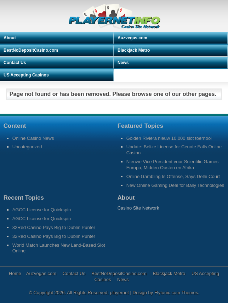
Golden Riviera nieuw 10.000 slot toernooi (169, 138)
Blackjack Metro (134, 50)
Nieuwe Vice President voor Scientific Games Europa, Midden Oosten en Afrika (172, 164)
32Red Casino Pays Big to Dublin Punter (53, 227)
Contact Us (15, 62)
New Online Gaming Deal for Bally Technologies (175, 185)
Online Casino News (33, 138)
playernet (120, 292)
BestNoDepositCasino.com (31, 50)
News (123, 62)
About (10, 37)
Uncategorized (27, 146)
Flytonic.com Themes (176, 292)
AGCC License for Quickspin (41, 209)
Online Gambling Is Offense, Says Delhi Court (173, 176)
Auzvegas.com (132, 37)
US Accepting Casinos (26, 75)
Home (15, 273)
